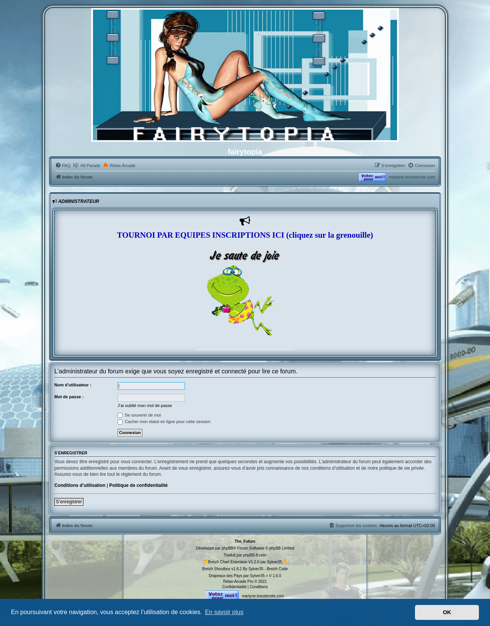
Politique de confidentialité (138, 485)
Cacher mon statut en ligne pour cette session (164, 421)
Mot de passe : (68, 396)
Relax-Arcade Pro (238, 581)
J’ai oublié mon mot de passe (145, 405)
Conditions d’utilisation (79, 485)
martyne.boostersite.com (412, 177)
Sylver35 (274, 562)
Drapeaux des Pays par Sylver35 (237, 576)
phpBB (227, 548)
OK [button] (447, 612)
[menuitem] (62, 165)
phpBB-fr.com (254, 555)
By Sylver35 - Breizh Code (265, 569)
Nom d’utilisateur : (72, 385)
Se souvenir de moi (139, 415)
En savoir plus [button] (224, 612)
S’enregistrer (69, 501)
